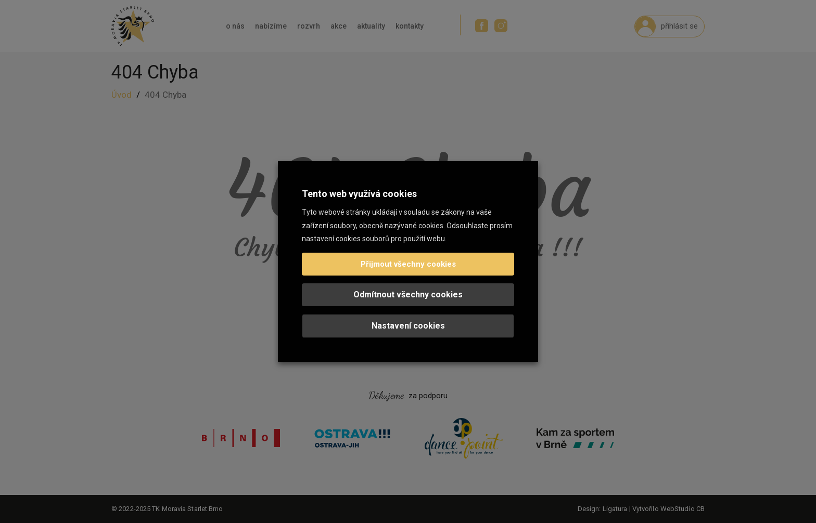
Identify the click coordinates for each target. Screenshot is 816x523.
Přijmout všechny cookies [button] (408, 264)
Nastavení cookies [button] (408, 326)
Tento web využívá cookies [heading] (359, 193)
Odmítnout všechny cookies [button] (408, 294)
